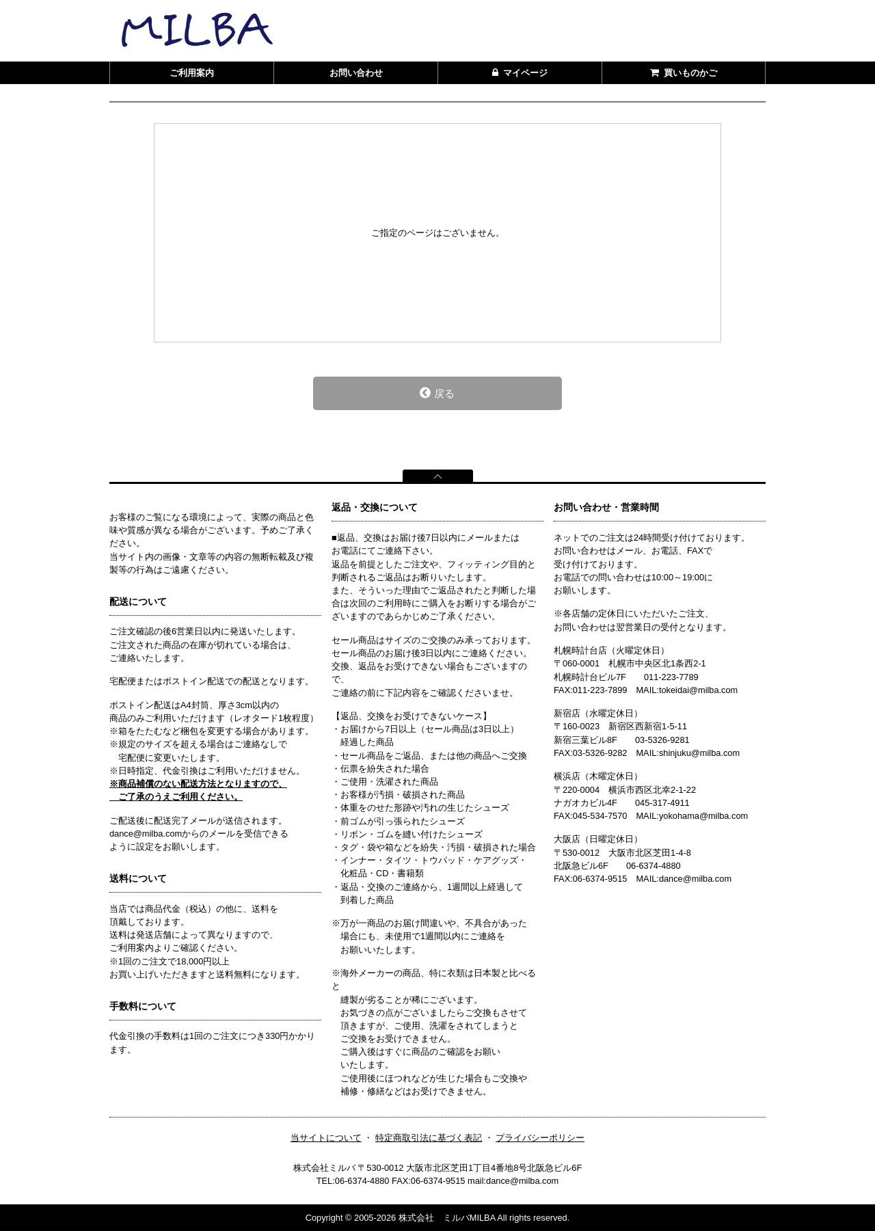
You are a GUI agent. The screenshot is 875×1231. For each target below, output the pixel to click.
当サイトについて (326, 1138)
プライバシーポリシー (540, 1138)
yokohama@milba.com (703, 816)
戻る (437, 393)
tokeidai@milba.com (698, 690)
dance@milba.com (695, 879)
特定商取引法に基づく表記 (428, 1138)
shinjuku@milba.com (699, 753)
